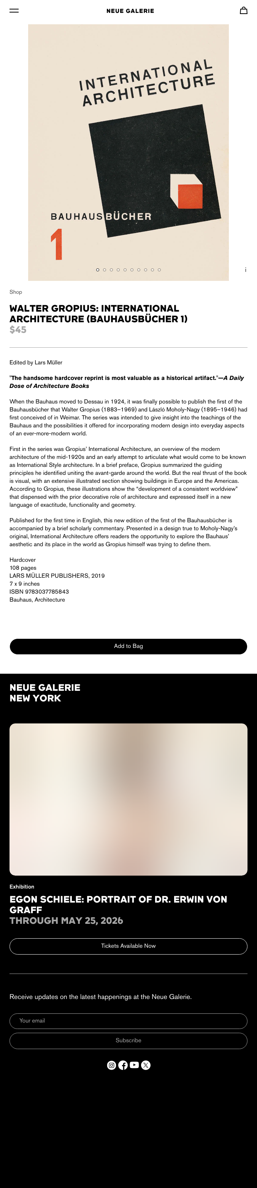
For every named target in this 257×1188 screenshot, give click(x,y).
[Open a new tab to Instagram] (111, 1065)
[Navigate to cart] (243, 10)
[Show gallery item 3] (111, 269)
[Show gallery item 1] (97, 269)
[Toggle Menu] (14, 10)
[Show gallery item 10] (159, 269)
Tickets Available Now (128, 946)
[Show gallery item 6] (131, 269)
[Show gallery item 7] (138, 269)
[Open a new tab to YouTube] (134, 1065)
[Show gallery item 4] (118, 269)
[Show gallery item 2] (104, 269)
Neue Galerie (130, 11)
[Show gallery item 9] (152, 269)
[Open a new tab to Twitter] (146, 1065)
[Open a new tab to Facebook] (123, 1065)
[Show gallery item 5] (125, 269)
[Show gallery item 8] (145, 269)
